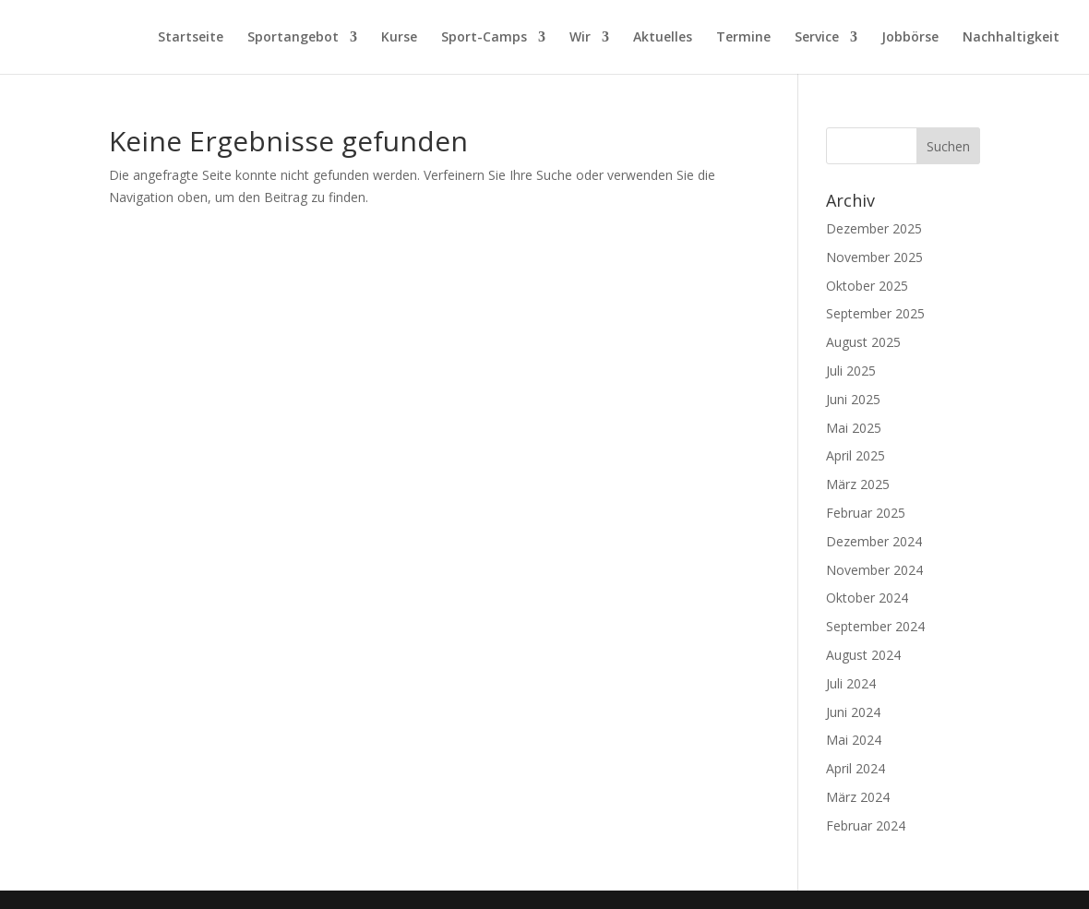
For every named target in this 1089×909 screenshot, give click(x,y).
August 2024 (863, 655)
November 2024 (874, 570)
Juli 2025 (851, 370)
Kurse (399, 37)
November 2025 (874, 257)
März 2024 (858, 797)
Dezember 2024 (874, 541)
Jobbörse (910, 37)
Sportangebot (293, 37)
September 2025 (875, 313)
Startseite (190, 37)
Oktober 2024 (867, 597)
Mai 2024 (853, 739)
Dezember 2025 (874, 228)
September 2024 (875, 626)
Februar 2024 (865, 825)
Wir (580, 37)
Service (817, 37)
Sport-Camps (484, 37)
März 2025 (858, 484)
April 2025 (855, 455)
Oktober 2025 (867, 285)
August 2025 (863, 342)
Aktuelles (662, 37)
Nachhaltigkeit (1011, 37)
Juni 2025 (853, 399)
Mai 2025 (853, 428)
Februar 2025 (865, 512)
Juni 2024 (853, 712)
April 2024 (855, 768)
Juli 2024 (851, 683)
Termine (743, 37)
